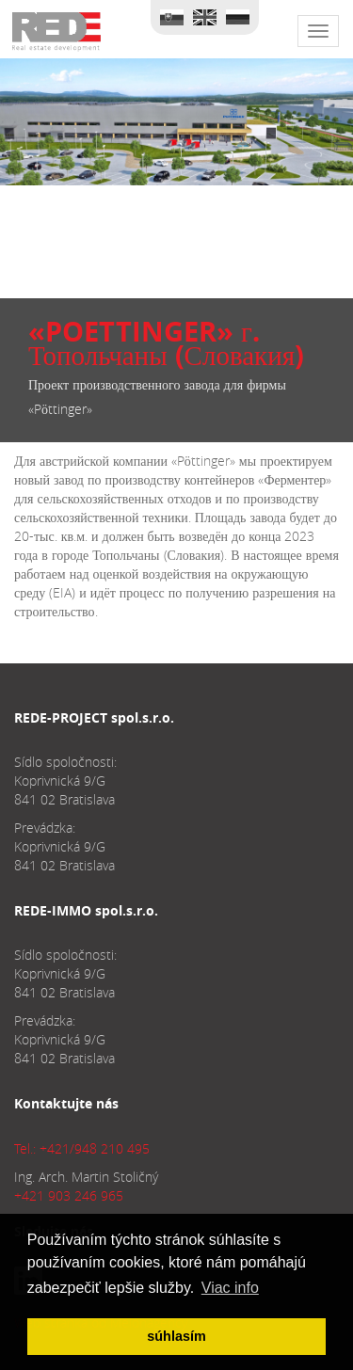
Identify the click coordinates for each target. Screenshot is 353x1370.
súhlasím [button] (176, 1336)
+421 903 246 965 (68, 1195)
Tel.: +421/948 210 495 (82, 1148)
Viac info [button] (230, 1288)
